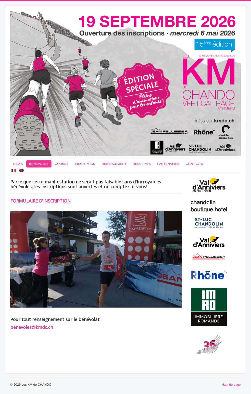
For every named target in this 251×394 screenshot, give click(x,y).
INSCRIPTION (85, 164)
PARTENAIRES (168, 164)
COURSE (62, 164)
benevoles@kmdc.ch (31, 327)
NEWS (18, 164)
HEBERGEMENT (114, 164)
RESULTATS (142, 164)
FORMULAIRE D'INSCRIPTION (40, 201)
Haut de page (231, 384)
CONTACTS (194, 164)
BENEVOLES (39, 164)
